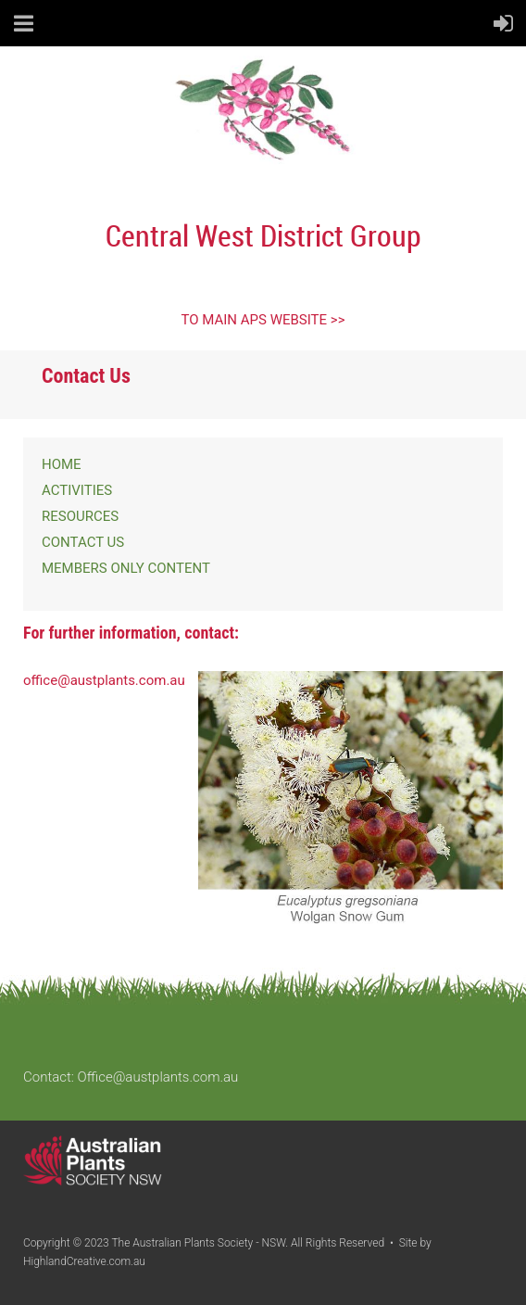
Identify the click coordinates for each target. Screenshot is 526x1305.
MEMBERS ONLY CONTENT (126, 568)
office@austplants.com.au (104, 680)
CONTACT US (83, 542)
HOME (61, 464)
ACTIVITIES (77, 490)
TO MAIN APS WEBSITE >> (262, 319)
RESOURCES (80, 516)
